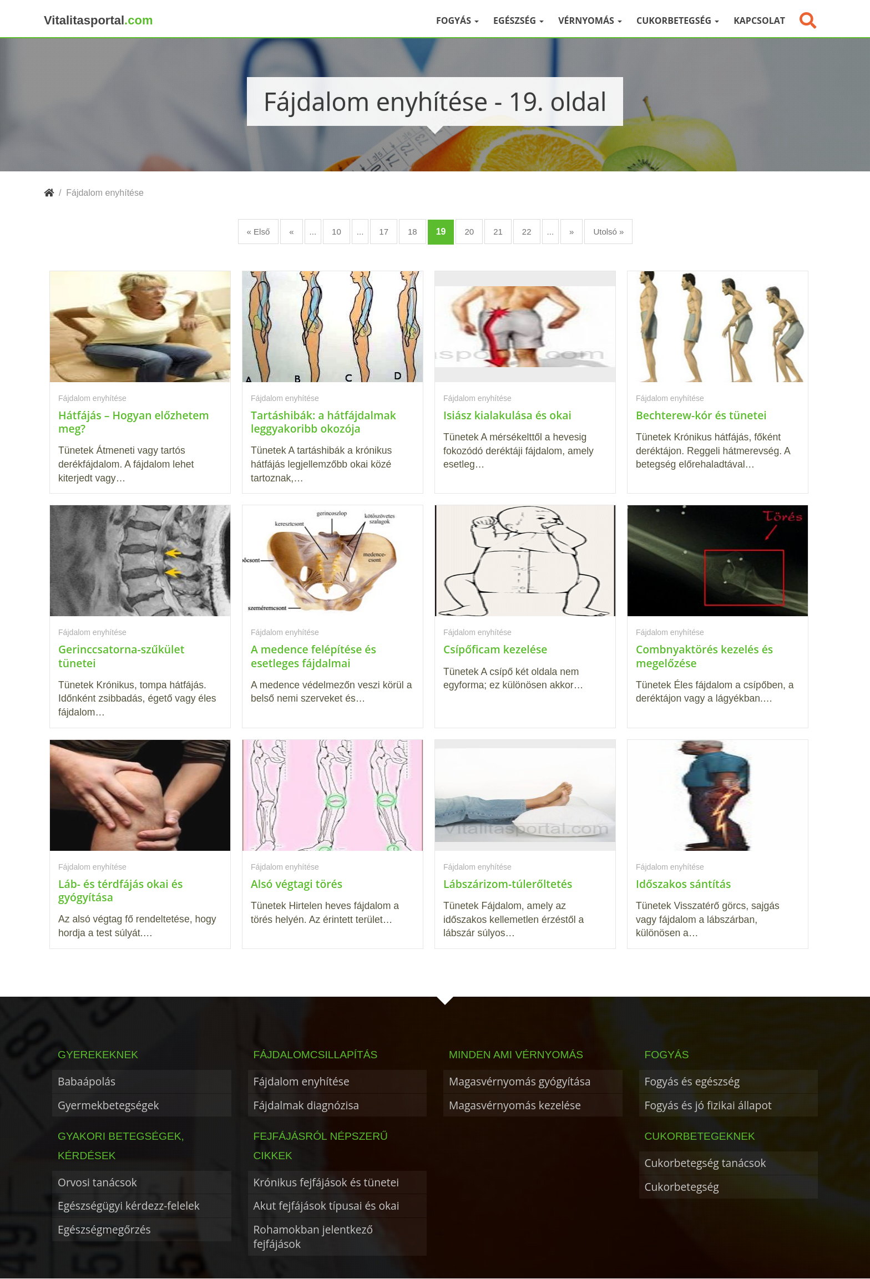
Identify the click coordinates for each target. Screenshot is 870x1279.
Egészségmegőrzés (104, 1229)
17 (383, 231)
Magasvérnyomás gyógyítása (520, 1081)
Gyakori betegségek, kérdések (121, 1145)
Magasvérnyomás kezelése (515, 1105)
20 (469, 231)
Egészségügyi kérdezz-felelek (129, 1205)
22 (527, 231)
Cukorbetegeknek (700, 1136)
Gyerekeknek (98, 1054)
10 (336, 231)
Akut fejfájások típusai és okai (326, 1205)
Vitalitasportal (98, 20)
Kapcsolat (759, 20)
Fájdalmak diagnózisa (307, 1105)
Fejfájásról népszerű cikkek (321, 1145)
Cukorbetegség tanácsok (705, 1162)
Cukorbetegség (677, 20)
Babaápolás (86, 1081)
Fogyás (457, 20)
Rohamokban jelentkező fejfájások (313, 1236)
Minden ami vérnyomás (516, 1054)
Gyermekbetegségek (108, 1105)
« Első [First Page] (258, 231)
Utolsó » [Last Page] (608, 231)
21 (498, 231)
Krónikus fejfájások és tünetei (326, 1182)
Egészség (518, 20)
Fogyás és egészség (692, 1081)
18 (412, 231)
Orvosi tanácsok (97, 1182)
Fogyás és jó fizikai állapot (708, 1105)
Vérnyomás (590, 20)
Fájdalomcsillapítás (316, 1054)
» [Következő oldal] (571, 231)
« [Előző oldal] (291, 231)
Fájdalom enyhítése (302, 1081)
